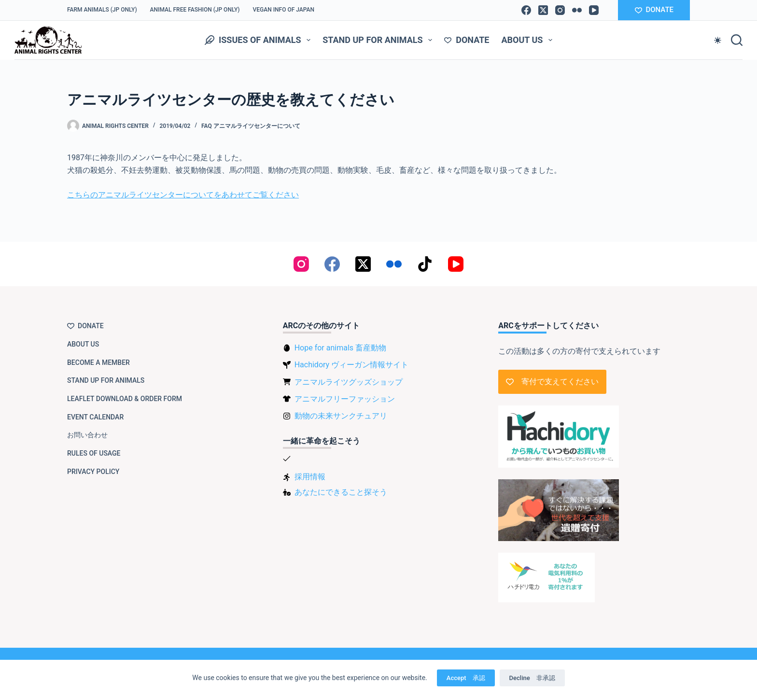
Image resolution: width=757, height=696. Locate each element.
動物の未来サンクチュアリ (340, 415)
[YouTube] (594, 10)
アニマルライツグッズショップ (348, 382)
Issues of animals (259, 40)
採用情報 (309, 476)
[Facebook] (526, 10)
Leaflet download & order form (124, 399)
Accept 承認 (466, 678)
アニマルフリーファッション (344, 399)
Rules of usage (94, 453)
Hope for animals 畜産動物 (340, 347)
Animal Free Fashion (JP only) (195, 9)
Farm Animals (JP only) (102, 9)
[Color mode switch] (717, 40)
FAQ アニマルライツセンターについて (250, 126)
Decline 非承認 (532, 678)
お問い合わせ (87, 435)
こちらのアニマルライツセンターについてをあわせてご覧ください (183, 194)
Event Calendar (95, 417)
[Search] (737, 40)
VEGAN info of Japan (284, 9)
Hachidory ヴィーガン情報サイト (351, 364)
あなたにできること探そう (340, 492)
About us (528, 40)
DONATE (654, 9)
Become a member (98, 362)
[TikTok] (425, 264)
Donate (466, 40)
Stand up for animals (379, 40)
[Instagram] (560, 10)
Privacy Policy (93, 471)
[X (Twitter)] (543, 10)
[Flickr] (577, 10)
